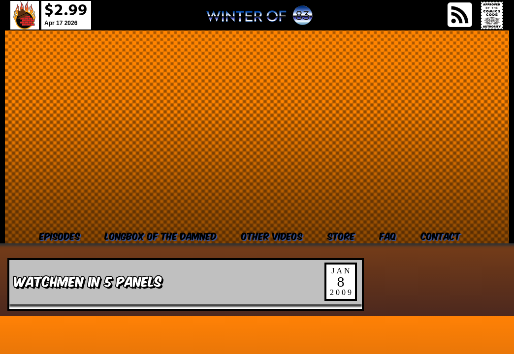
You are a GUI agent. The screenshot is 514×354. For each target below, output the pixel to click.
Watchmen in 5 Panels (87, 280)
